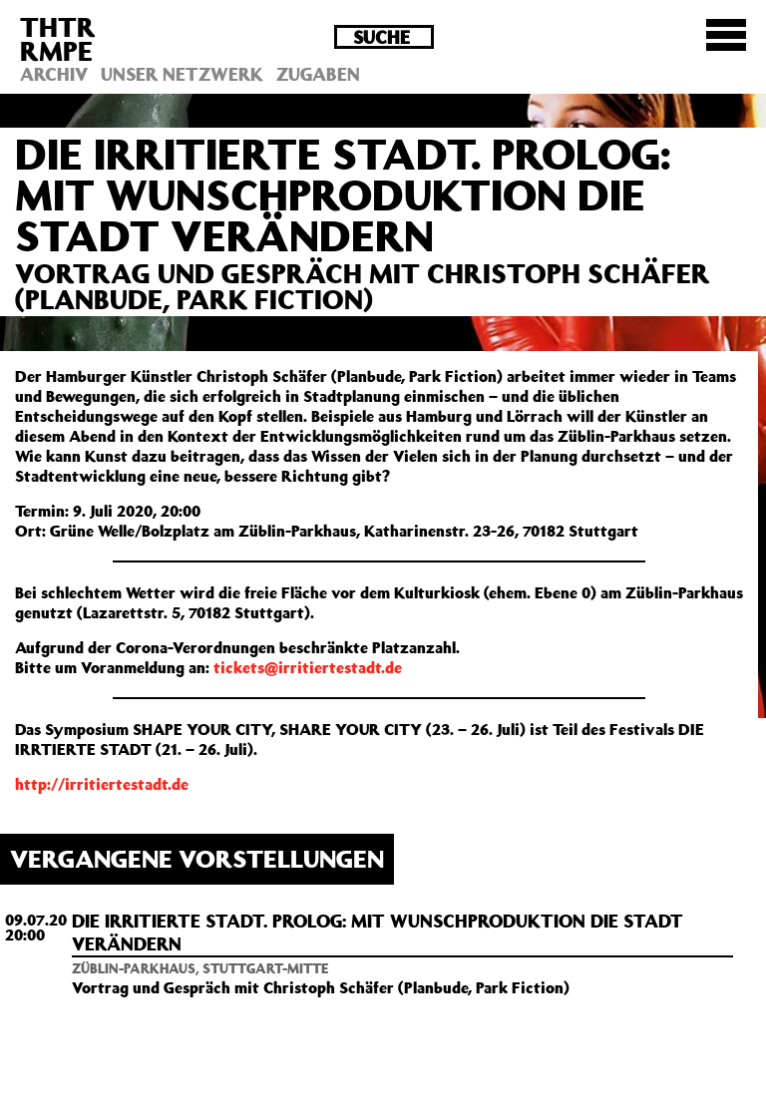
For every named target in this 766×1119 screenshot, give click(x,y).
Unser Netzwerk (182, 74)
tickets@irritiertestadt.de (307, 667)
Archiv (54, 74)
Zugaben (318, 74)
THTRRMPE (58, 38)
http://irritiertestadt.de (102, 784)
